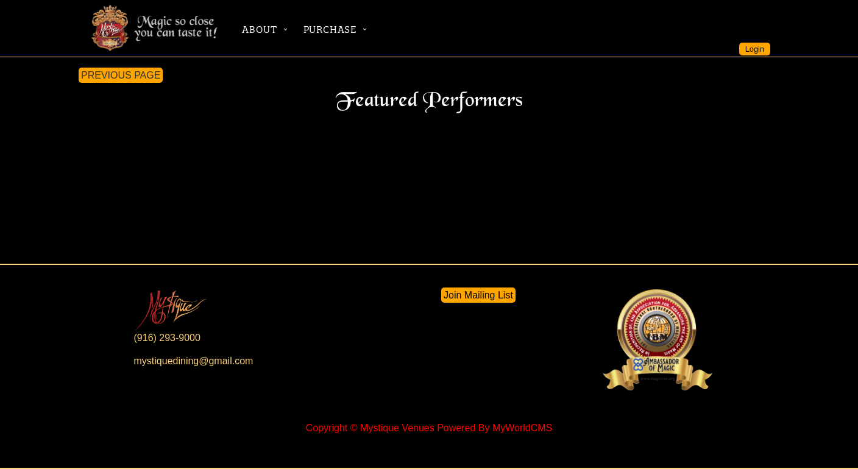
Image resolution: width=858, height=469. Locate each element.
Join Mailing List (478, 295)
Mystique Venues (397, 428)
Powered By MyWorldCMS (494, 428)
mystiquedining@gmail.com (194, 361)
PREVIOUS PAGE (120, 75)
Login (754, 49)
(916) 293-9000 (167, 338)
